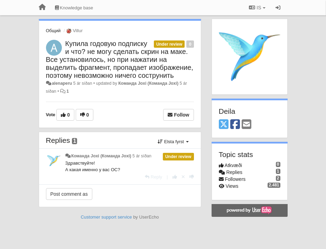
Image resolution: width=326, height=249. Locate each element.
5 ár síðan (141, 156)
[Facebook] (235, 125)
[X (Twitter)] (224, 125)
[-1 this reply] (191, 176)
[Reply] (153, 176)
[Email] (246, 125)
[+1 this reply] (175, 176)
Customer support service (106, 217)
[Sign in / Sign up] (278, 7)
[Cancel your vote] (183, 176)
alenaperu (62, 83)
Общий (53, 30)
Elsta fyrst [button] (173, 141)
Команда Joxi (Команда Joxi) (148, 83)
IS (257, 7)
